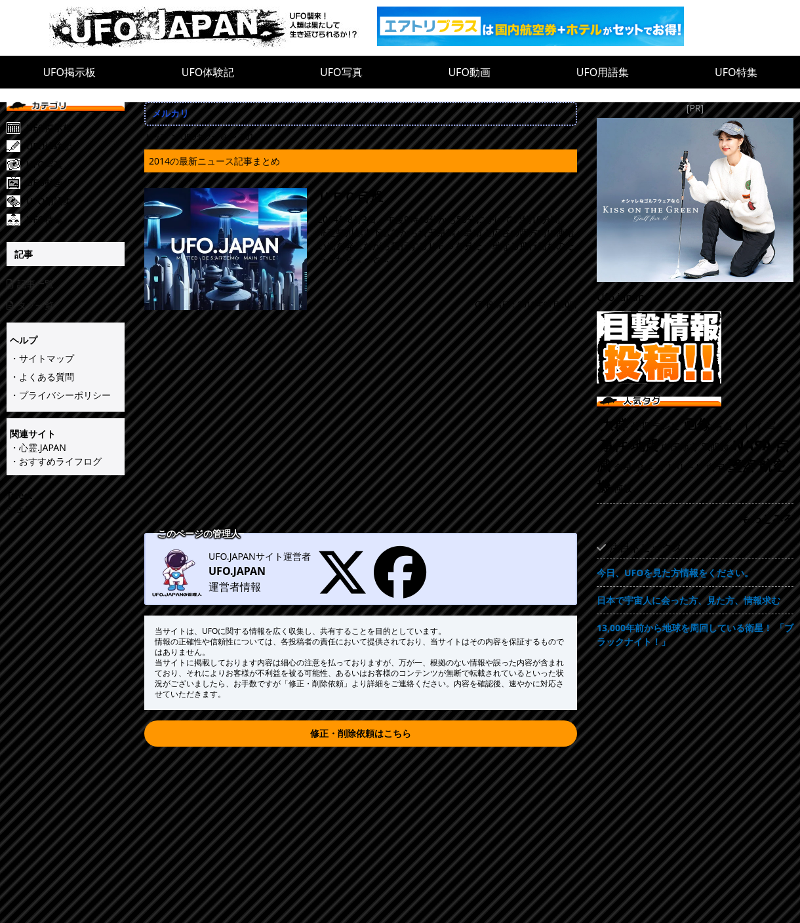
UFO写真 (341, 72)
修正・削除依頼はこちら (360, 733)
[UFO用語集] (75, 201)
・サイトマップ (42, 358)
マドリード (680, 467)
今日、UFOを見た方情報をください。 (675, 572)
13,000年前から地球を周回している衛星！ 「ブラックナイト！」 (695, 634)
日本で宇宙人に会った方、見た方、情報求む (688, 600)
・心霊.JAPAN (38, 447)
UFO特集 (736, 72)
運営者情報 (235, 586)
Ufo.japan (621, 297)
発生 (644, 467)
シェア (20, 509)
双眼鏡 (715, 447)
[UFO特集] (75, 219)
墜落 (741, 465)
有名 (723, 426)
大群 (614, 424)
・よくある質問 (42, 376)
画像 (697, 424)
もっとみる (767, 518)
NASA (752, 445)
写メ (776, 426)
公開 (640, 426)
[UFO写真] (75, 164)
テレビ (666, 426)
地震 (644, 445)
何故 (623, 488)
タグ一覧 (30, 305)
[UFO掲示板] (75, 128)
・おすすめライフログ (56, 461)
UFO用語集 (603, 72)
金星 (623, 467)
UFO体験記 (208, 72)
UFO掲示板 (69, 72)
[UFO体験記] (75, 146)
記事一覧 (30, 283)
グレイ (749, 426)
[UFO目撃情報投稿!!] (695, 347)
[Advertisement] (360, 430)
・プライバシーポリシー (60, 395)
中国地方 (680, 447)
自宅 (715, 467)
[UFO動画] (75, 183)
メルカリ (170, 113)
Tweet (19, 495)
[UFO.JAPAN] (213, 28)
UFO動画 (469, 72)
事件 (614, 445)
